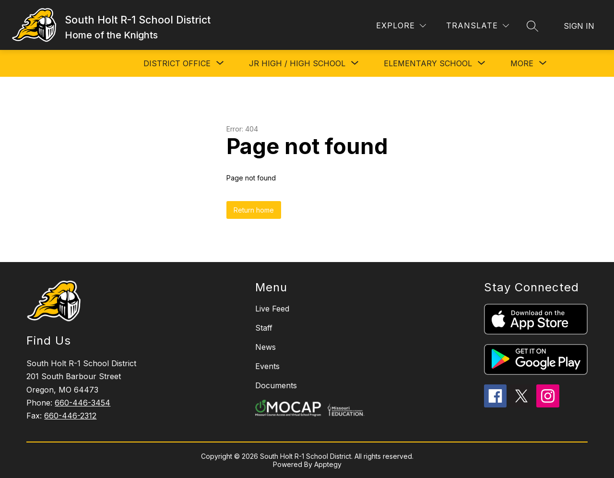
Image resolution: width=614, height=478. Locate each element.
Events (267, 366)
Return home (254, 210)
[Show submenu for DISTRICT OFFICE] (177, 63)
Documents (276, 385)
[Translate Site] (477, 26)
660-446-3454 (82, 402)
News (265, 347)
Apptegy (328, 464)
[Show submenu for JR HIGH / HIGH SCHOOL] (297, 63)
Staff (263, 328)
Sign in (579, 26)
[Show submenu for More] (521, 63)
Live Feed (272, 308)
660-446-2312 (70, 415)
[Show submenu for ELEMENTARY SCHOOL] (428, 63)
